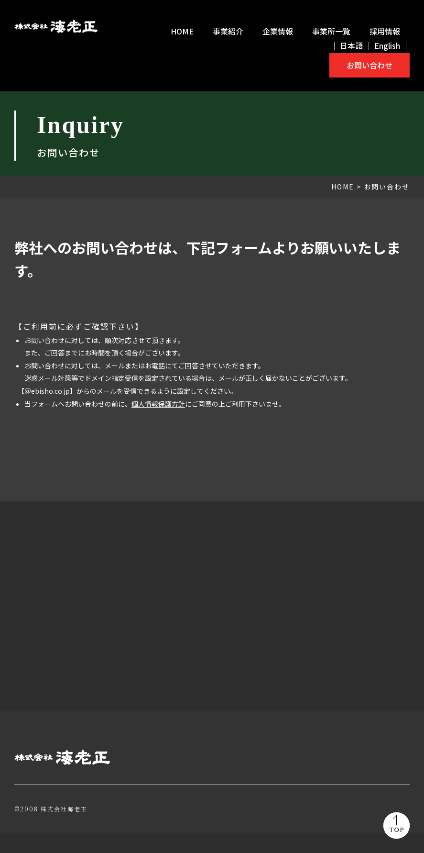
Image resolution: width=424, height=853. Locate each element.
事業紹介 (228, 31)
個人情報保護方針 (158, 404)
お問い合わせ (369, 65)
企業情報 (277, 31)
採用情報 (385, 31)
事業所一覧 (331, 31)
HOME (182, 31)
